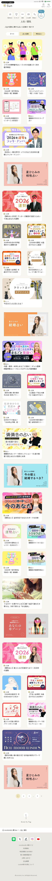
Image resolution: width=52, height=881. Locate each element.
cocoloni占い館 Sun (10, 830)
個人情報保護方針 (26, 855)
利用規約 (26, 848)
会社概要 (26, 861)
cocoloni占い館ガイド (26, 845)
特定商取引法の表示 (26, 851)
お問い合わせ (26, 858)
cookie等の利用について (26, 864)
